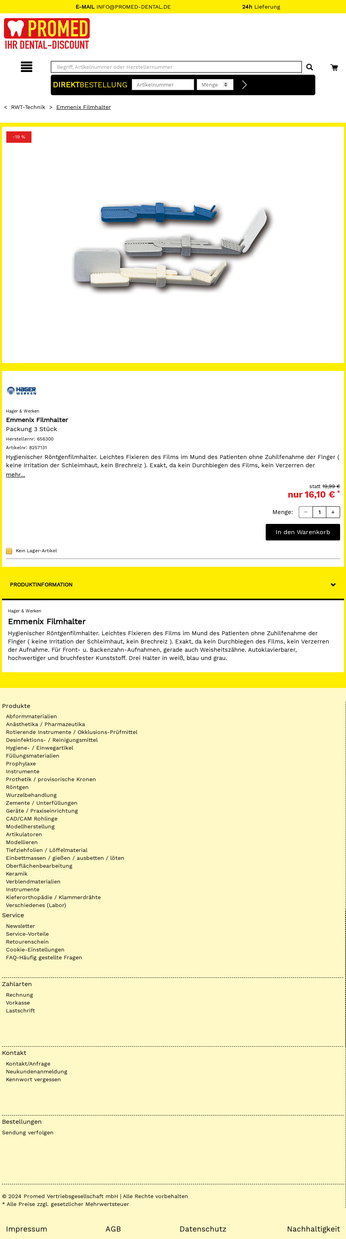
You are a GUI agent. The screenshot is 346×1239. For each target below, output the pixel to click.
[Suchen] (309, 67)
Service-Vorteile (27, 934)
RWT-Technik (28, 107)
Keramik (17, 873)
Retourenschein (27, 941)
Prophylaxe (21, 763)
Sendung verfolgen (28, 1132)
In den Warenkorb (303, 532)
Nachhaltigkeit (313, 1229)
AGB (113, 1229)
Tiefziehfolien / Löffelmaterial (46, 850)
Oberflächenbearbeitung (39, 866)
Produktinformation (41, 584)
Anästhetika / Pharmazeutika (45, 724)
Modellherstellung (30, 826)
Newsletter (20, 926)
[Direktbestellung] (245, 85)
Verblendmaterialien (33, 881)
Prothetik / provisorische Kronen (51, 779)
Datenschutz (202, 1229)
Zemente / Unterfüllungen (42, 803)
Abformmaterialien (31, 716)
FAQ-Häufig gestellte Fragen (44, 957)
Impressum (26, 1229)
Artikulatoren (24, 834)
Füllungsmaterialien (32, 755)
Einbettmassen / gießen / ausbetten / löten (65, 858)
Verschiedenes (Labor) (36, 905)
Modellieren (22, 842)
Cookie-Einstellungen (35, 949)
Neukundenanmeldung (36, 1071)
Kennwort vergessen (33, 1079)
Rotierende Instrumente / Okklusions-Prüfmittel (71, 732)
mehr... (15, 474)
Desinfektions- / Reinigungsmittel (52, 740)
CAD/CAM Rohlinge (31, 818)
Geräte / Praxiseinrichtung (42, 811)
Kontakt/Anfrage (28, 1063)
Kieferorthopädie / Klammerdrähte (53, 897)
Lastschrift (20, 1010)
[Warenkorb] (335, 65)
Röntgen (17, 787)
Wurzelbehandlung (31, 795)
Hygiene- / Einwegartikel (39, 748)
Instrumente (22, 771)
